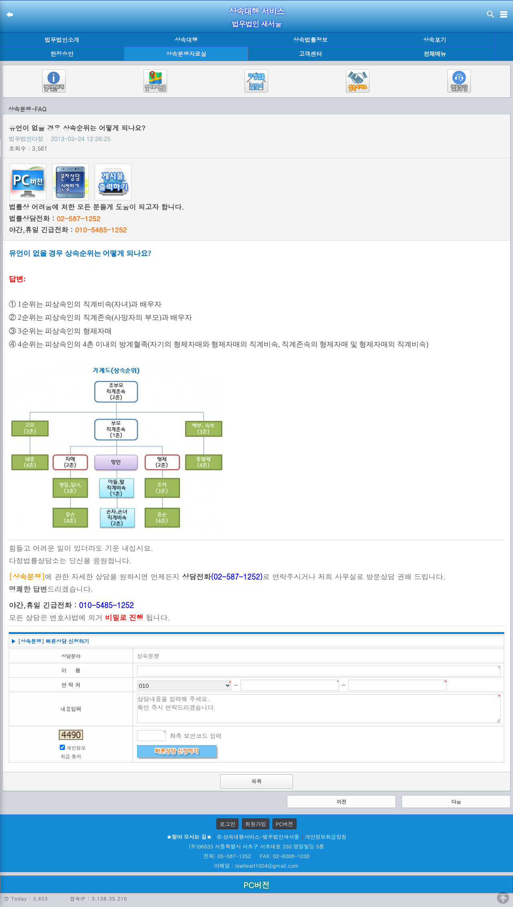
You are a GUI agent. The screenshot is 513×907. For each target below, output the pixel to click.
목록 (256, 781)
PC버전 (284, 824)
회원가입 (255, 824)
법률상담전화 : (54, 218)
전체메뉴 (435, 54)
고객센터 (310, 54)
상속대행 (186, 40)
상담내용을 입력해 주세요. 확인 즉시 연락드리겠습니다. (319, 708)
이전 (341, 801)
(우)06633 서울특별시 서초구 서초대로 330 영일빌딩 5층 (256, 846)
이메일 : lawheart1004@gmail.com (256, 865)
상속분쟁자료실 (186, 54)
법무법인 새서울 (256, 24)
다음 (456, 801)
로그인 (227, 824)
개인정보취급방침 (326, 836)
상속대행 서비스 (257, 11)
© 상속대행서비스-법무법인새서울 (258, 836)
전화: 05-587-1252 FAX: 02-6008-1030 (256, 856)
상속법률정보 (310, 40)
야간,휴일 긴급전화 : (68, 229)
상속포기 (434, 40)
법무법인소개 (61, 40)
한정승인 (62, 54)
